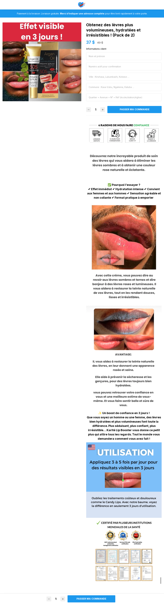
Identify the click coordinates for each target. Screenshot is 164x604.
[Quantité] (95, 109)
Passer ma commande (134, 109)
